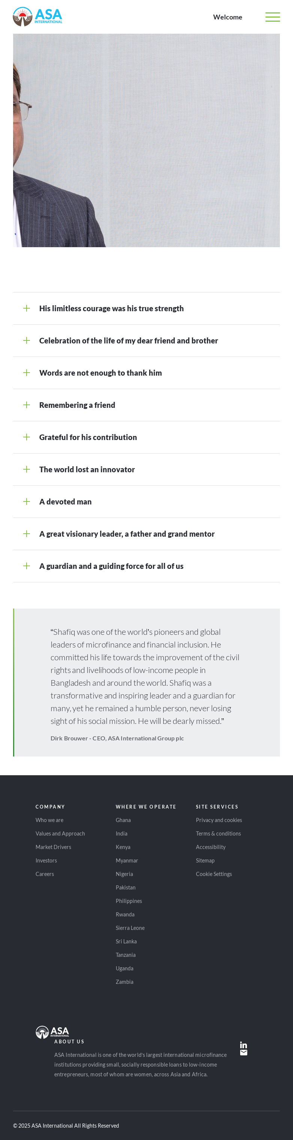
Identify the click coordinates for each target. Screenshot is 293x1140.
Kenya (123, 847)
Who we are (49, 820)
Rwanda (125, 914)
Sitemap (205, 860)
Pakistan (126, 887)
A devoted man (65, 501)
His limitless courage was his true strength (111, 308)
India (121, 833)
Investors (46, 860)
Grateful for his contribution (88, 437)
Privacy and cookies (219, 820)
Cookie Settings (214, 874)
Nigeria (124, 874)
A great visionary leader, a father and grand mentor (127, 533)
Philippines (129, 901)
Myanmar (127, 860)
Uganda (124, 968)
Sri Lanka (126, 941)
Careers (45, 874)
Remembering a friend (77, 404)
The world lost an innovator (87, 469)
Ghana (123, 820)
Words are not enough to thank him (100, 372)
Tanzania (126, 955)
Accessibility (211, 847)
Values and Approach (60, 833)
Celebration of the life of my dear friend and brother (128, 340)
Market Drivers (53, 847)
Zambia (124, 982)
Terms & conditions (218, 833)
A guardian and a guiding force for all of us (111, 565)
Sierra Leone (130, 928)
